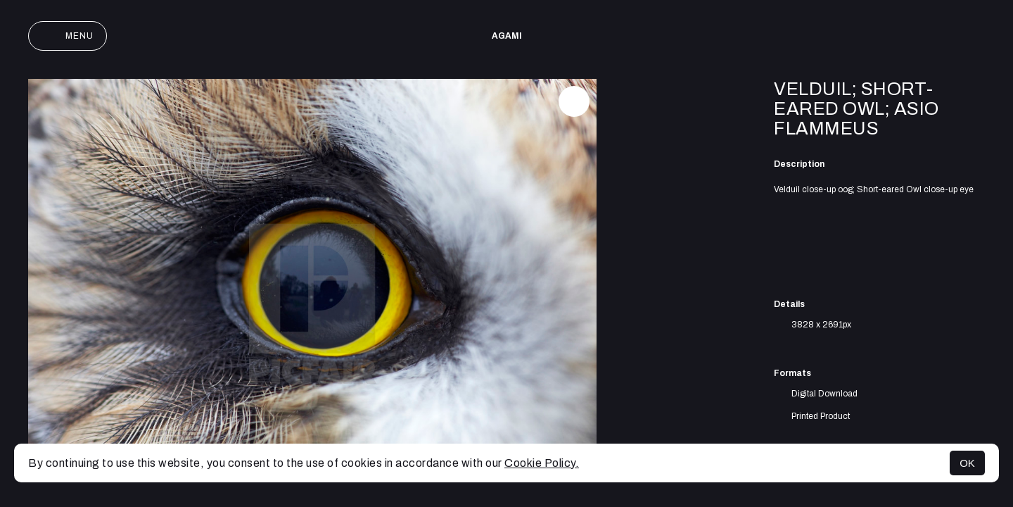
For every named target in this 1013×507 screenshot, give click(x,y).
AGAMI (507, 36)
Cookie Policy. (541, 463)
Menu (68, 35)
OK (967, 463)
